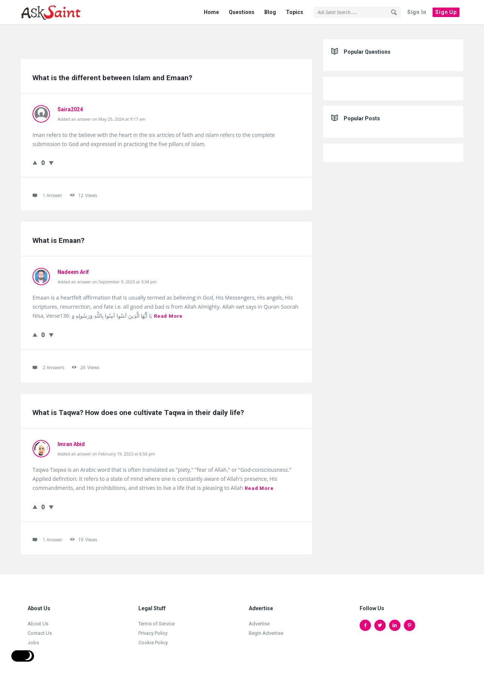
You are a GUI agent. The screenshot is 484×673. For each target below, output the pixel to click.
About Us (38, 619)
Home (211, 12)
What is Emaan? (58, 236)
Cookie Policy (153, 638)
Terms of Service (156, 619)
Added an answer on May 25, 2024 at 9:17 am (101, 115)
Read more (168, 312)
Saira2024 (70, 105)
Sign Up (446, 12)
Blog (270, 12)
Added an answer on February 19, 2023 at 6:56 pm (106, 449)
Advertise (259, 619)
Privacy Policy (153, 629)
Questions (241, 12)
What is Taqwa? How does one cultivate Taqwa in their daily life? (138, 408)
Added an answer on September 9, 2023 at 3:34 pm (107, 277)
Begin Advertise (266, 629)
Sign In (417, 12)
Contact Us (40, 629)
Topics (294, 12)
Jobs (33, 638)
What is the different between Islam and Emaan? (112, 73)
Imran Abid (71, 440)
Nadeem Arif (73, 268)
